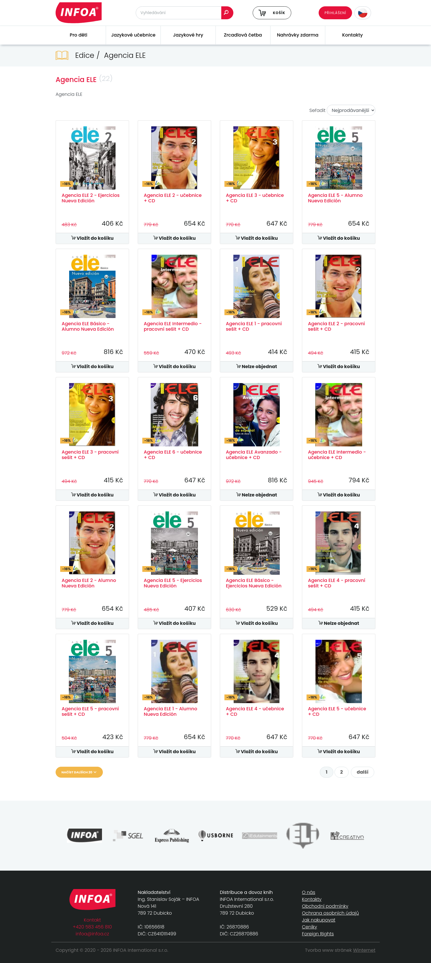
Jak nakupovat (318, 920)
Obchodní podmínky (325, 906)
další (362, 772)
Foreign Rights (318, 933)
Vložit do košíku (92, 238)
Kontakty (352, 35)
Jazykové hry (188, 35)
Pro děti (78, 35)
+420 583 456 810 (92, 927)
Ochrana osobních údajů (330, 913)
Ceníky (309, 927)
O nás (308, 892)
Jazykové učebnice (133, 35)
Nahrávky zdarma (297, 35)
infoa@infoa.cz (92, 933)
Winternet (364, 950)
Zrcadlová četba (243, 35)
